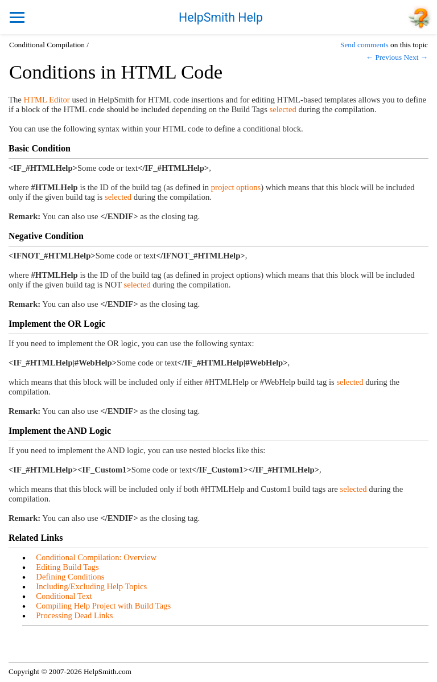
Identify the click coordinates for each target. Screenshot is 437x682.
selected (283, 109)
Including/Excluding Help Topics (91, 586)
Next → (415, 57)
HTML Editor (46, 99)
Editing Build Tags (67, 567)
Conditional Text (64, 596)
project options (236, 187)
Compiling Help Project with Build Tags (103, 605)
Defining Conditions (70, 576)
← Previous (384, 57)
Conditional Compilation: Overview (96, 557)
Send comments (364, 44)
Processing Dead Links (74, 615)
